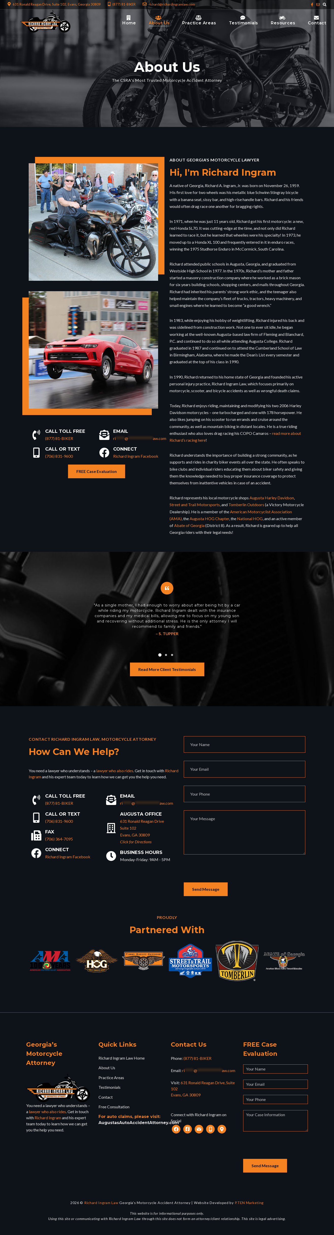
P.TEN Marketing (249, 1202)
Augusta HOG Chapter (209, 518)
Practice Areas (111, 1077)
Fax (49, 832)
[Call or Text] (36, 453)
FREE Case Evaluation (96, 471)
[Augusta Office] (111, 828)
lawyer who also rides (114, 770)
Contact (105, 1097)
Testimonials (109, 1087)
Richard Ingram (48, 1117)
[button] (160, 655)
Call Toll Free (65, 431)
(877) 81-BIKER (59, 438)
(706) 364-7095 (59, 838)
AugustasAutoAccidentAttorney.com (138, 1122)
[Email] (104, 435)
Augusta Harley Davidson (271, 497)
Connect (125, 449)
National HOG (250, 518)
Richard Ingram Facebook (135, 456)
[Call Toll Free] (36, 435)
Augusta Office (141, 814)
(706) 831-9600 (59, 456)
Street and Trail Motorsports (195, 504)
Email (120, 431)
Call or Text (62, 449)
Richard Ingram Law (101, 1202)
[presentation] (222, 872)
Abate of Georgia (189, 525)
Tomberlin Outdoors (246, 504)
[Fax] (36, 835)
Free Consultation (113, 1106)
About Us (106, 1067)
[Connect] (104, 453)
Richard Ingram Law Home (121, 1058)
